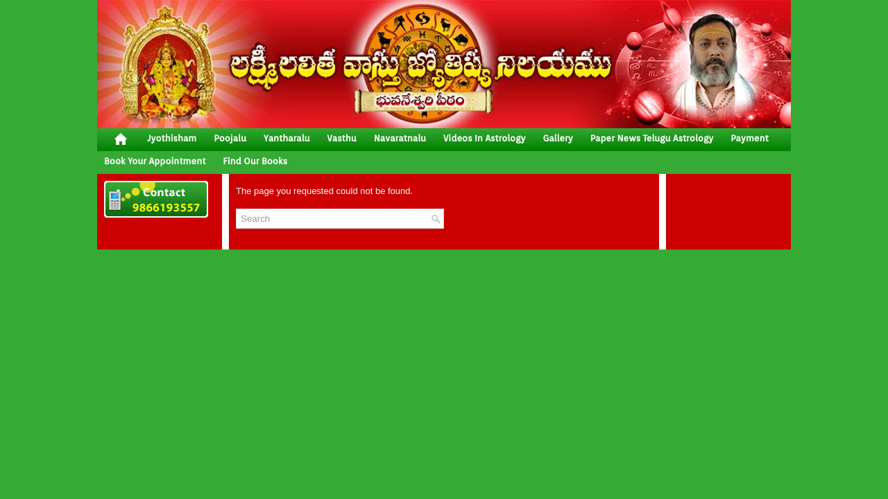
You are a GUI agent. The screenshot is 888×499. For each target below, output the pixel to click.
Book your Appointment (154, 161)
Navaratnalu (400, 138)
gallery (557, 138)
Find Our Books (255, 161)
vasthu (342, 138)
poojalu (230, 138)
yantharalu (287, 138)
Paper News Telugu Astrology (651, 138)
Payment (750, 138)
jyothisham (171, 138)
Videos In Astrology (484, 138)
